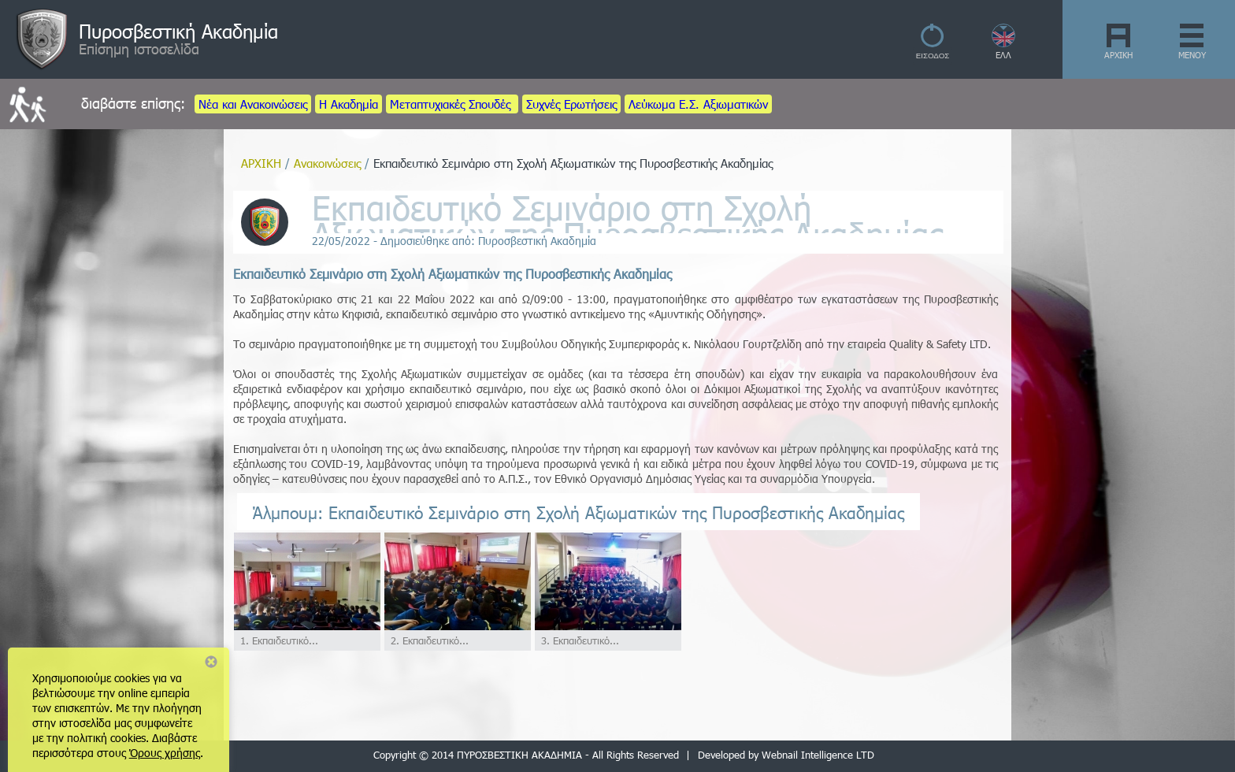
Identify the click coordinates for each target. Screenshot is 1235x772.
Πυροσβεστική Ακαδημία (178, 30)
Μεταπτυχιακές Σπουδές (452, 104)
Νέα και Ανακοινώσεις (252, 104)
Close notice (211, 661)
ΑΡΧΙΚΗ (1118, 55)
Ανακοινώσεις (327, 163)
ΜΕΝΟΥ (1192, 55)
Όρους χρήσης (164, 752)
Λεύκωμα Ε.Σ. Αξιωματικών (698, 104)
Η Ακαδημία (348, 104)
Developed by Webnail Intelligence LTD (786, 754)
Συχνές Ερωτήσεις (571, 104)
